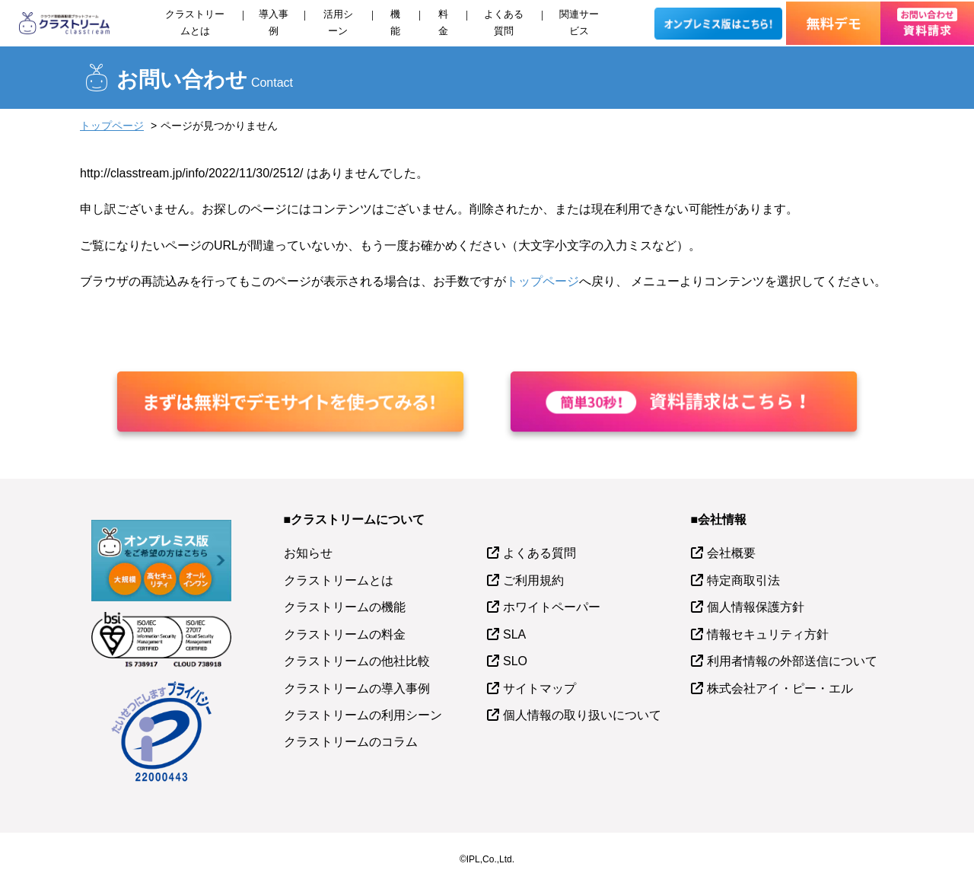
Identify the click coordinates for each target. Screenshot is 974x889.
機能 (395, 22)
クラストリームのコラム (351, 741)
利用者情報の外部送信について (792, 661)
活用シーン (338, 22)
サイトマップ (539, 688)
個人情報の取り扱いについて (582, 715)
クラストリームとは (194, 22)
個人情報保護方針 (755, 607)
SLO (515, 661)
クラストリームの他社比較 (357, 661)
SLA (514, 634)
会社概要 (731, 552)
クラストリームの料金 (345, 634)
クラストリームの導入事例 (357, 688)
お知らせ (308, 552)
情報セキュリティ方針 (768, 634)
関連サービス (579, 22)
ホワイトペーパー (551, 607)
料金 (443, 22)
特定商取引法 (743, 580)
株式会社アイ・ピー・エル (780, 688)
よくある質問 (504, 22)
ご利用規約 (533, 580)
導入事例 (273, 22)
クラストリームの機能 (345, 607)
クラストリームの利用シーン (363, 715)
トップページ (112, 125)
